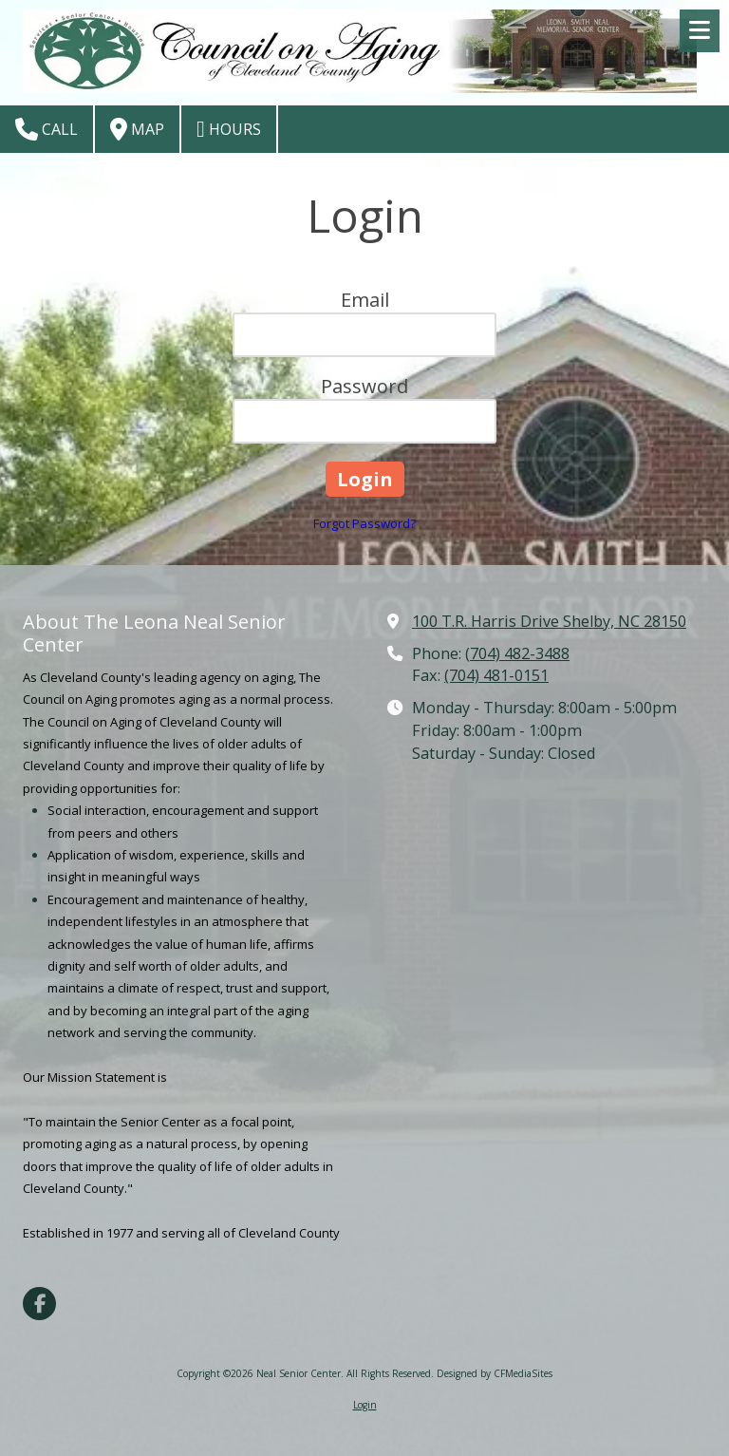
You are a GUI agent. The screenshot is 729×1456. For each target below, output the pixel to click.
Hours (228, 129)
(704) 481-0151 (496, 675)
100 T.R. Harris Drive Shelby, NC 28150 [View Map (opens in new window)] (549, 621)
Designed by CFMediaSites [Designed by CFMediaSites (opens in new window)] (494, 1373)
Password (364, 386)
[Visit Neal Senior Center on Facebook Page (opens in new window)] (39, 1303)
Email (365, 299)
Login (365, 1404)
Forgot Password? (364, 523)
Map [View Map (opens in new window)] (137, 129)
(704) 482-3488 (517, 653)
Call (46, 129)
